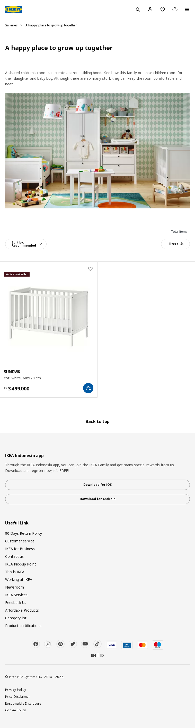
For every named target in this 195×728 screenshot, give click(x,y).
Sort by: (24, 244)
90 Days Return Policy (23, 533)
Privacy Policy (15, 689)
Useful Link (17, 523)
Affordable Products (22, 610)
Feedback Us (15, 602)
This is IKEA (14, 571)
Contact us (14, 556)
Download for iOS (97, 484)
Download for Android (98, 499)
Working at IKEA (18, 579)
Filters (175, 244)
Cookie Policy (15, 710)
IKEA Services (16, 594)
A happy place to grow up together (51, 25)
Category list (15, 617)
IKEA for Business (20, 548)
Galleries (11, 25)
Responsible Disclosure (23, 703)
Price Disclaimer (17, 696)
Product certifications (23, 625)
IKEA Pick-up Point (20, 564)
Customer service (19, 541)
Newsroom (14, 587)
